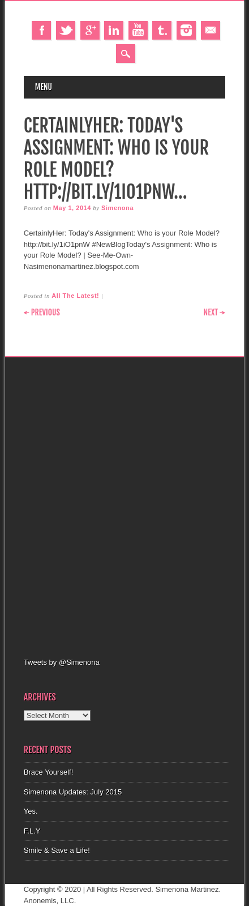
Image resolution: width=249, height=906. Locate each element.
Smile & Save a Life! (57, 850)
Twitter (65, 30)
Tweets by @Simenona (62, 662)
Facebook (41, 30)
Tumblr (161, 30)
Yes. (31, 811)
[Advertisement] (124, 505)
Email (210, 30)
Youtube (138, 30)
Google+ (90, 30)
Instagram (186, 30)
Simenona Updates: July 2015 (73, 792)
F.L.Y (32, 831)
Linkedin (113, 30)
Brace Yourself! (48, 772)
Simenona (117, 207)
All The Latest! (75, 295)
